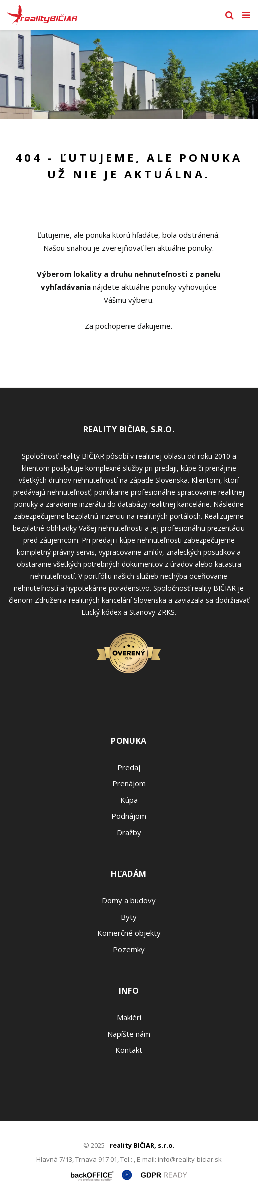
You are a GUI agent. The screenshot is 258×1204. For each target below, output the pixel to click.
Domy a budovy (129, 901)
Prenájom (129, 783)
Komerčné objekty (129, 933)
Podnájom (129, 816)
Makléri (129, 1017)
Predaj (129, 767)
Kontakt (129, 1050)
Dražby (129, 833)
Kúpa (129, 800)
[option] (129, 75)
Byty (129, 917)
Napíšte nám (129, 1034)
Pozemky (129, 949)
